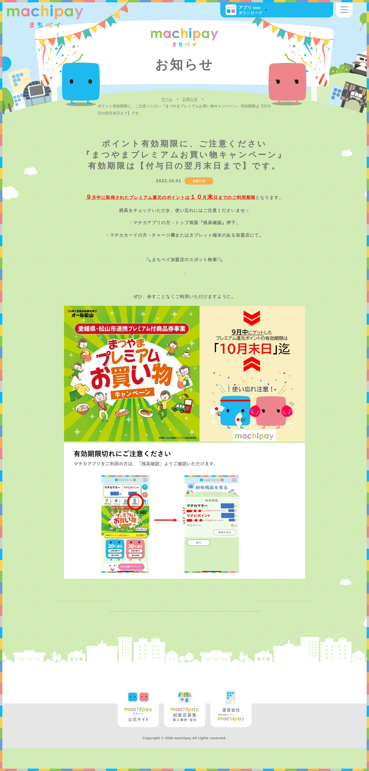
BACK (73, 605)
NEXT (295, 605)
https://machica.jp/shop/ (184, 272)
